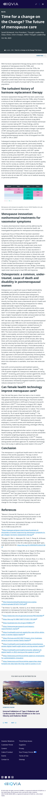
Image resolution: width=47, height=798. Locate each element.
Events (3, 756)
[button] (6, 723)
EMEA (12, 50)
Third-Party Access (25, 741)
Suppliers (22, 745)
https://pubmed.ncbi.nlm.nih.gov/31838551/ (18, 623)
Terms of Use (23, 756)
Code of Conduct (7, 752)
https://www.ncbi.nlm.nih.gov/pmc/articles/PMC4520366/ (23, 616)
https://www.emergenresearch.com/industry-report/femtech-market (17, 627)
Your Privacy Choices (26, 752)
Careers (4, 748)
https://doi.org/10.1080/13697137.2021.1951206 (19, 619)
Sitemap (22, 759)
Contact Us (5, 759)
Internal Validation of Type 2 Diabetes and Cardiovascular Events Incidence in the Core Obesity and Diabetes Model (21, 713)
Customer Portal (7, 745)
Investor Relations (7, 741)
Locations (8, 50)
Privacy (21, 748)
